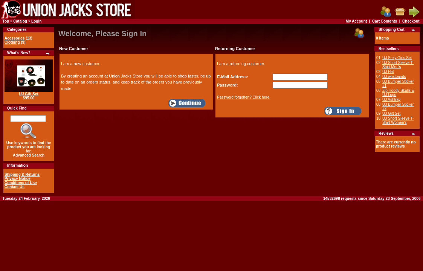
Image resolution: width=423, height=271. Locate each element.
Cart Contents (384, 21)
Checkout (411, 21)
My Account (356, 21)
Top (6, 21)
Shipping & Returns (22, 174)
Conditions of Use (21, 183)
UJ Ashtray (391, 99)
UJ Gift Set (28, 94)
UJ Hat (388, 72)
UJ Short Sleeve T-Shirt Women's (398, 120)
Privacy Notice (18, 179)
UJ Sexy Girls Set (397, 58)
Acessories (14, 38)
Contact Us (14, 187)
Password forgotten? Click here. (243, 97)
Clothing (12, 42)
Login (36, 21)
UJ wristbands (394, 77)
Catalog (20, 21)
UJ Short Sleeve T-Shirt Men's (398, 65)
